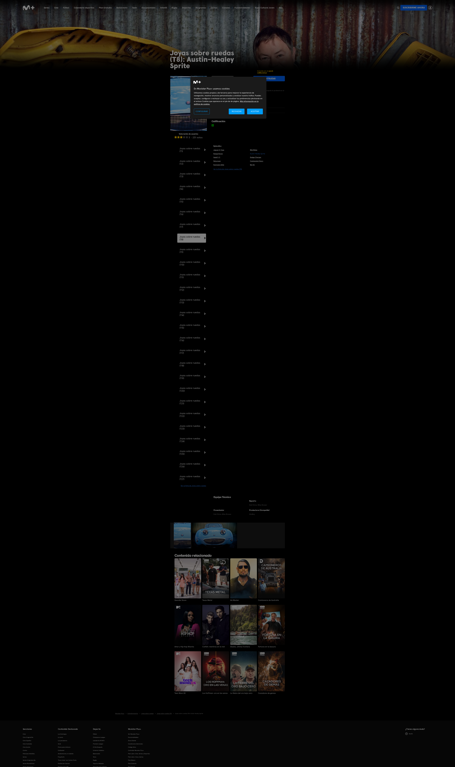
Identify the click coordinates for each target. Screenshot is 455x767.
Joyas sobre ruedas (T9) (189, 251)
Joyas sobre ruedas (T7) (189, 225)
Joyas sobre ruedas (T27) (189, 478)
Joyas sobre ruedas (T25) (189, 452)
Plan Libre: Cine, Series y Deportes (139, 754)
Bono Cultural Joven (264, 7)
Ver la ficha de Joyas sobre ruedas (193, 486)
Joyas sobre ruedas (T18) (189, 364)
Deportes (186, 7)
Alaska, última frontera (240, 647)
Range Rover (218, 154)
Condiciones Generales (135, 744)
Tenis (134, 7)
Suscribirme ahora (414, 7)
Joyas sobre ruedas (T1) (189, 150)
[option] (182, 535)
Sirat (59, 744)
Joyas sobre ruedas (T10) (189, 263)
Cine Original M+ (28, 737)
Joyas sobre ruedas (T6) (189, 213)
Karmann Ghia (218, 165)
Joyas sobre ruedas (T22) (189, 414)
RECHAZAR (237, 111)
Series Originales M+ (29, 760)
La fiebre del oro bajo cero (241, 693)
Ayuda (409, 734)
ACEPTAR (255, 111)
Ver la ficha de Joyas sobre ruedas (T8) (227, 169)
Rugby (174, 7)
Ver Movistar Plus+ (134, 734)
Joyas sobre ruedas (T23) (189, 427)
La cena (60, 737)
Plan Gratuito (105, 7)
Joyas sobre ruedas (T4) (189, 187)
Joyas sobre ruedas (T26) (189, 465)
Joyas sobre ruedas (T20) (189, 389)
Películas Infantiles (29, 754)
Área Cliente (132, 740)
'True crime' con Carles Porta (67, 760)
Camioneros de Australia (268, 600)
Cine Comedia (27, 744)
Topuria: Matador (98, 763)
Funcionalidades (242, 7)
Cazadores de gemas (267, 693)
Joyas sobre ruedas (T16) (189, 339)
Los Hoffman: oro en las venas (215, 693)
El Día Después (97, 747)
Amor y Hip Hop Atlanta (184, 647)
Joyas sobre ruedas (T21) (189, 402)
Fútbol (66, 7)
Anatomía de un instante (65, 754)
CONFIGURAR (202, 111)
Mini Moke (253, 150)
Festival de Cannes (64, 763)
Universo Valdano (98, 750)
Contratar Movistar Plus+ (136, 750)
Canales (226, 7)
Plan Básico (131, 760)
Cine (56, 7)
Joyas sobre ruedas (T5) (189, 200)
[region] (228, 98)
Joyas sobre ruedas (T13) (189, 301)
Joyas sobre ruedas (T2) (189, 162)
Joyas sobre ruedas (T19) (189, 377)
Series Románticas (28, 763)
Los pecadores (62, 740)
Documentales (149, 7)
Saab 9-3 (216, 157)
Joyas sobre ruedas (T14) (189, 314)
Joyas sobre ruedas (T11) (189, 276)
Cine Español (27, 740)
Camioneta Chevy (256, 161)
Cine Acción (26, 747)
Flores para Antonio (64, 747)
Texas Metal (207, 600)
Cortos (214, 7)
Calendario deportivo (84, 7)
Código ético (132, 747)
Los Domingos (62, 734)
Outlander (61, 750)
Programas (201, 7)
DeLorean (217, 161)
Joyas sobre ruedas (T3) (189, 175)
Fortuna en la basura (267, 647)
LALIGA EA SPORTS (98, 740)
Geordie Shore (180, 600)
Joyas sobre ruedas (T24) (189, 440)
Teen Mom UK (180, 693)
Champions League (99, 737)
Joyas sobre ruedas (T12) (189, 288)
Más (281, 8)
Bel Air (252, 165)
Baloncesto (121, 7)
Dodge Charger (255, 157)
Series (46, 7)
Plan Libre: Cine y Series (135, 757)
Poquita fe (61, 757)
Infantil (163, 7)
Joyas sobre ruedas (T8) (189, 238)
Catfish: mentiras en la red (213, 647)
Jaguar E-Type (218, 150)
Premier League (98, 744)
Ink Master (234, 600)
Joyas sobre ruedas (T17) (189, 351)
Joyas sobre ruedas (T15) (189, 326)
